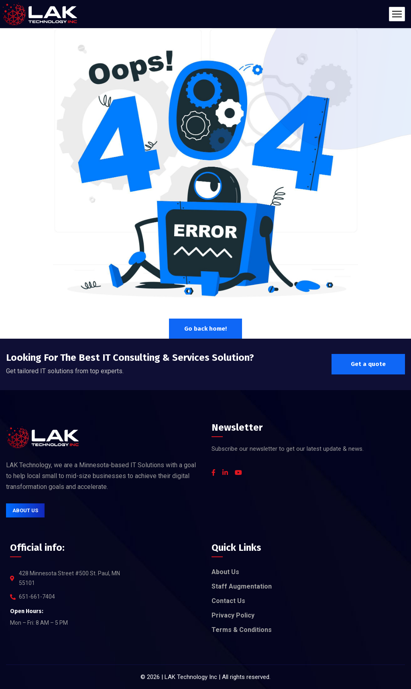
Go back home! (205, 328)
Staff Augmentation (242, 586)
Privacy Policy (233, 615)
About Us (225, 572)
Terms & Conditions (242, 630)
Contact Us (228, 601)
